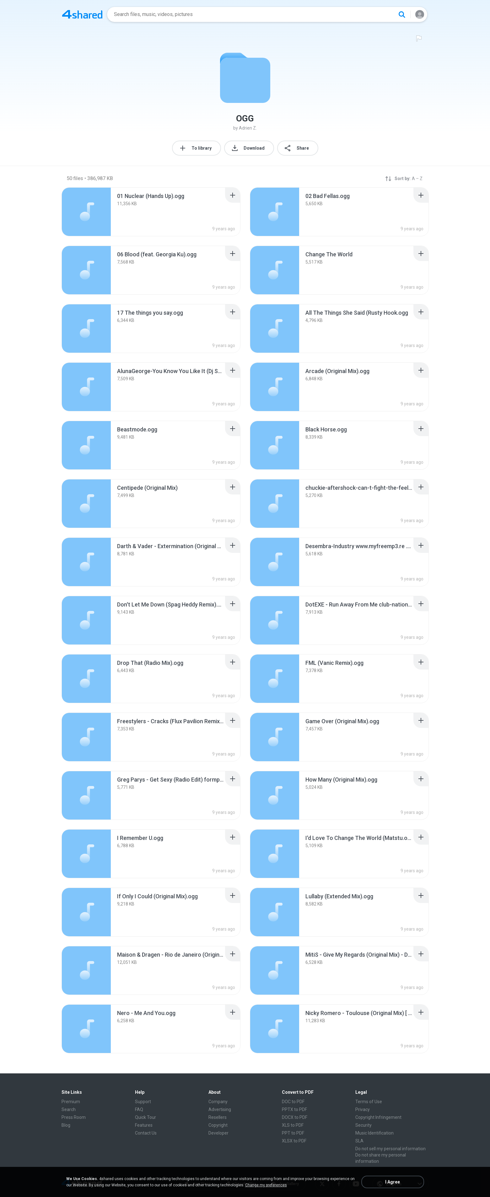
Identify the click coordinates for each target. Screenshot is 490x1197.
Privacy (362, 1109)
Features (144, 1125)
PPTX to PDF (294, 1109)
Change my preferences (266, 1185)
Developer (218, 1133)
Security (363, 1125)
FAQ (139, 1109)
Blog (66, 1125)
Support (143, 1101)
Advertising (219, 1109)
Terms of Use (368, 1101)
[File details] (86, 212)
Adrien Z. (248, 128)
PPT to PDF (293, 1133)
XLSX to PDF (294, 1140)
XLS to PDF (293, 1125)
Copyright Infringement (378, 1117)
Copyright (218, 1125)
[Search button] (401, 14)
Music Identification (374, 1133)
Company (218, 1101)
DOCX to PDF (294, 1117)
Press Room (74, 1117)
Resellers (217, 1117)
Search (69, 1109)
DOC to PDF (293, 1101)
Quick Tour (145, 1117)
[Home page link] (82, 14)
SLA (359, 1140)
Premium (71, 1101)
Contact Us (146, 1133)
